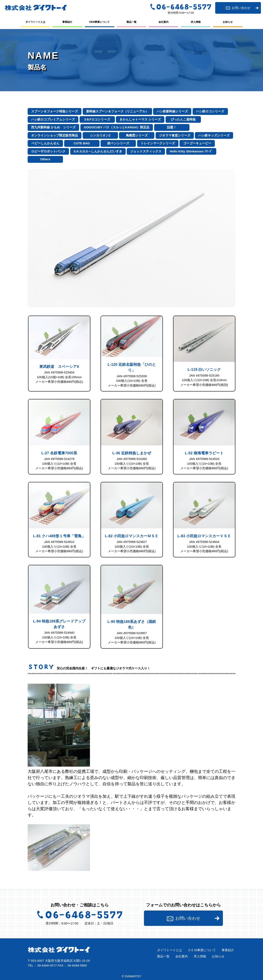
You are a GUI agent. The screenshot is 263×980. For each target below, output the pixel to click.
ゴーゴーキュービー (197, 143)
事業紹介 (67, 22)
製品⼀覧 (131, 22)
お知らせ (228, 22)
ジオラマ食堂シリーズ (174, 135)
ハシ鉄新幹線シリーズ (172, 111)
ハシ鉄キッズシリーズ (214, 135)
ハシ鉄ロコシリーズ (210, 111)
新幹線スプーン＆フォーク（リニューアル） (117, 111)
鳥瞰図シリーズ (137, 135)
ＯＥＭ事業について (202, 950)
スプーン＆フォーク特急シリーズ (54, 111)
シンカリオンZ (100, 135)
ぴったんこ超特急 (183, 119)
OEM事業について (99, 22)
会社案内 (163, 22)
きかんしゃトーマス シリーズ (140, 119)
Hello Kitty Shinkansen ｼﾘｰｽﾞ (191, 151)
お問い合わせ (238, 8)
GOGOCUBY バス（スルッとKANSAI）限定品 (117, 127)
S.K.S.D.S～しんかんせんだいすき (98, 151)
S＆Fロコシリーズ (97, 119)
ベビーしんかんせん (45, 143)
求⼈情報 (196, 22)
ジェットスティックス (145, 151)
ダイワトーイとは (35, 22)
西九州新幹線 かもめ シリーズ (53, 127)
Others (45, 159)
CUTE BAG (82, 143)
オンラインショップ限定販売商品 (54, 135)
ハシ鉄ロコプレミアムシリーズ (53, 119)
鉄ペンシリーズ (118, 143)
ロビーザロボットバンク (48, 151)
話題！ (171, 127)
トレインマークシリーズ (158, 143)
